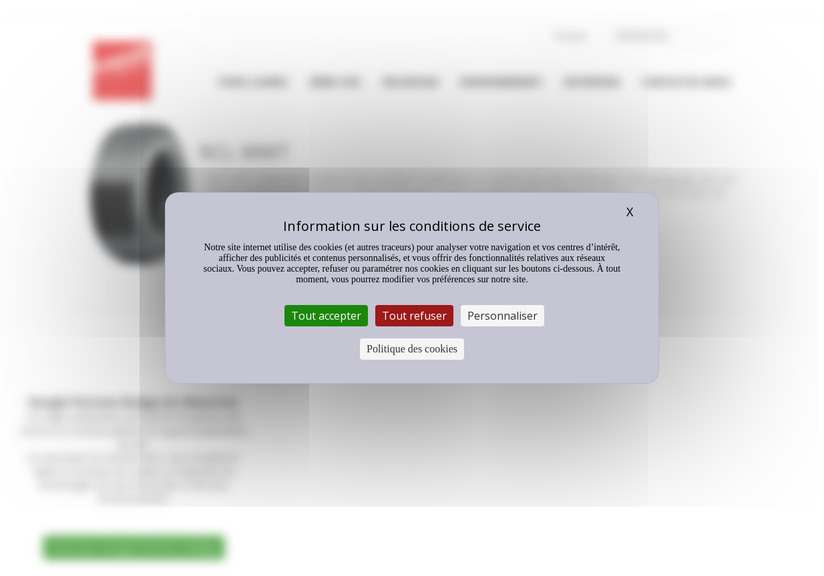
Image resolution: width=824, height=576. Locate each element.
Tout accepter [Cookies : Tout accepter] (326, 315)
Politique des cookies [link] (412, 348)
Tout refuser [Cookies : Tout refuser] (414, 315)
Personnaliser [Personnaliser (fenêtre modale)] (502, 315)
